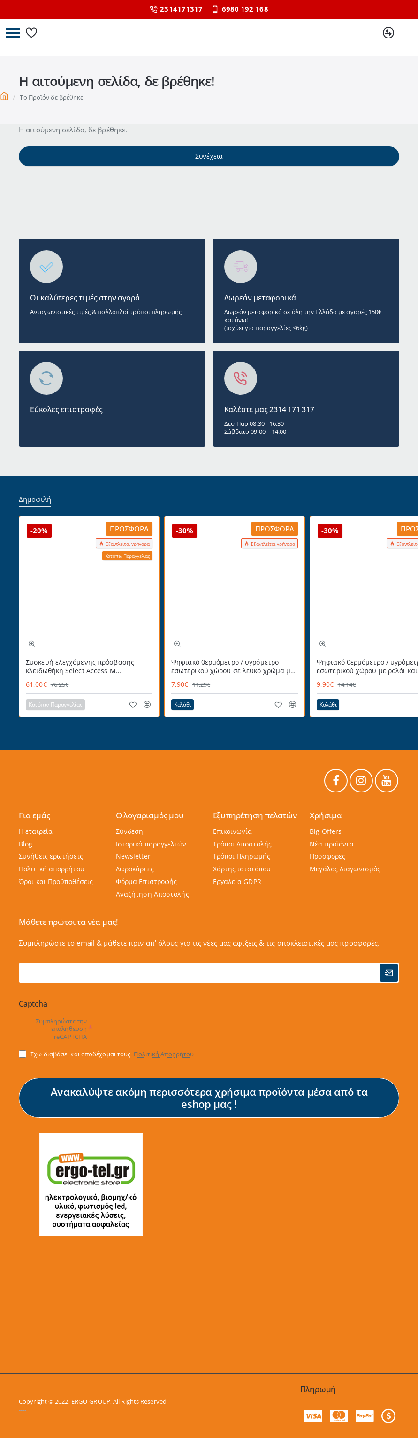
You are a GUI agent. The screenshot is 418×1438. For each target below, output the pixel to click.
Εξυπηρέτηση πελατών (255, 812)
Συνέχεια (209, 163)
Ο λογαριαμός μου (150, 812)
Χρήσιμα (326, 812)
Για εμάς (34, 812)
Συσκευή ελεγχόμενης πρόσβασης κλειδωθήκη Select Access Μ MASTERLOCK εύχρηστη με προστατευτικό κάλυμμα (80, 663)
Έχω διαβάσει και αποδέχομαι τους (107, 1054)
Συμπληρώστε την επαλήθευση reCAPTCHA (61, 1029)
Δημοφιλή (35, 496)
